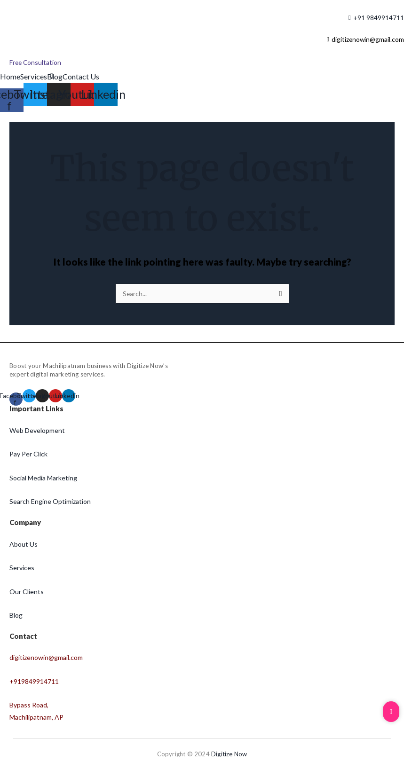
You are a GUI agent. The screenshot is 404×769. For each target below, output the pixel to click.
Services (33, 76)
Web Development (37, 430)
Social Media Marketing (43, 478)
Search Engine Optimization (50, 501)
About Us (23, 544)
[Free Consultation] (35, 63)
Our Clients (26, 592)
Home (10, 76)
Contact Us (81, 76)
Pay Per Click (28, 454)
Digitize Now (229, 754)
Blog (55, 76)
